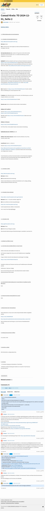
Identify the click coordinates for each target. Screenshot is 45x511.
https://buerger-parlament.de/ (16, 466)
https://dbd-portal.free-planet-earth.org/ (9, 41)
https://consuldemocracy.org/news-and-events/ (10, 425)
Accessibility (21, 501)
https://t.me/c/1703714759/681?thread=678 (19, 456)
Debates (3, 9)
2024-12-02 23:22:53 (11, 433)
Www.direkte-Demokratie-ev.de (14, 82)
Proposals (8, 9)
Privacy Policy (4, 501)
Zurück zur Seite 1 (5, 27)
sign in (6, 388)
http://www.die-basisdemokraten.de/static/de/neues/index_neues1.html (15, 319)
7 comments (17, 22)
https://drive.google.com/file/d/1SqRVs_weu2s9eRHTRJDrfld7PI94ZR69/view (20, 468)
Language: (2, 1)
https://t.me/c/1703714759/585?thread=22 (16, 89)
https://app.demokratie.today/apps (28, 436)
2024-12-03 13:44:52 (16, 395)
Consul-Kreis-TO (4, 375)
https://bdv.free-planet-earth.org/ (8, 173)
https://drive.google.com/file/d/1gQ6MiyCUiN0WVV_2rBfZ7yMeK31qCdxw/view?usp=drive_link (21, 463)
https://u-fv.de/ (19, 460)
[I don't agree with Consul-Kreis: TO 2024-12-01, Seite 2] (41, 16)
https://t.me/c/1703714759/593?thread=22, (13, 111)
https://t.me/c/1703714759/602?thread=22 (12, 145)
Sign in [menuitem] (37, 4)
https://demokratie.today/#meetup (17, 427)
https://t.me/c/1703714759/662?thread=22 (15, 115)
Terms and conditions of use (12, 501)
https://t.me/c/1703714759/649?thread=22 (9, 62)
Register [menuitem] (41, 4)
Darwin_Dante (5, 22)
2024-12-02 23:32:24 (11, 414)
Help (17, 9)
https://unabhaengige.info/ (16, 465)
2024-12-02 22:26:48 (11, 440)
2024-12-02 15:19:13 (16, 453)
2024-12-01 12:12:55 (16, 483)
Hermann (5, 414)
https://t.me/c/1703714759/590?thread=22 (9, 99)
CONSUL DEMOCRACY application (13, 506)
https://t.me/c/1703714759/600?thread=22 (9, 124)
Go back (3, 13)
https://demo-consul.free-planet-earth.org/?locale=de (12, 197)
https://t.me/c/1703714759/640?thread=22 (9, 113)
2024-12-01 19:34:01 (11, 473)
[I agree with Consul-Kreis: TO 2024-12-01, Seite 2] (37, 16)
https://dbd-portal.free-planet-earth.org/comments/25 (19, 65)
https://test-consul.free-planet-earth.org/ (9, 204)
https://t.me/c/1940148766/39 (7, 316)
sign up (10, 388)
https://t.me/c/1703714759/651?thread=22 (9, 259)
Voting (13, 9)
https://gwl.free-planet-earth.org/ (8, 224)
